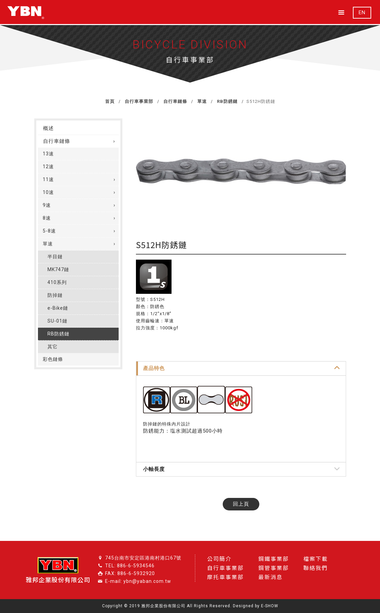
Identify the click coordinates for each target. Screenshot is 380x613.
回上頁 (241, 504)
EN (362, 12)
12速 (48, 166)
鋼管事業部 (273, 568)
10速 (48, 192)
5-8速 (49, 231)
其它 (52, 346)
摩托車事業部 (225, 577)
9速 (47, 205)
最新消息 (270, 577)
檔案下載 (315, 559)
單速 (201, 101)
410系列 (57, 282)
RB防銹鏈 (227, 101)
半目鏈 (55, 256)
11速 (48, 179)
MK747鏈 (58, 269)
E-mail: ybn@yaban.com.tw (138, 581)
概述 (48, 128)
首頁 (110, 101)
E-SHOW (269, 606)
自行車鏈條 (174, 101)
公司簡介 (219, 559)
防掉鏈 (55, 295)
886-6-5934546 (136, 565)
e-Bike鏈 (57, 308)
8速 (47, 218)
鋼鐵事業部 (273, 559)
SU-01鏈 (57, 321)
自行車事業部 (138, 101)
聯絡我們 (315, 568)
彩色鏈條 (53, 359)
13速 (48, 153)
